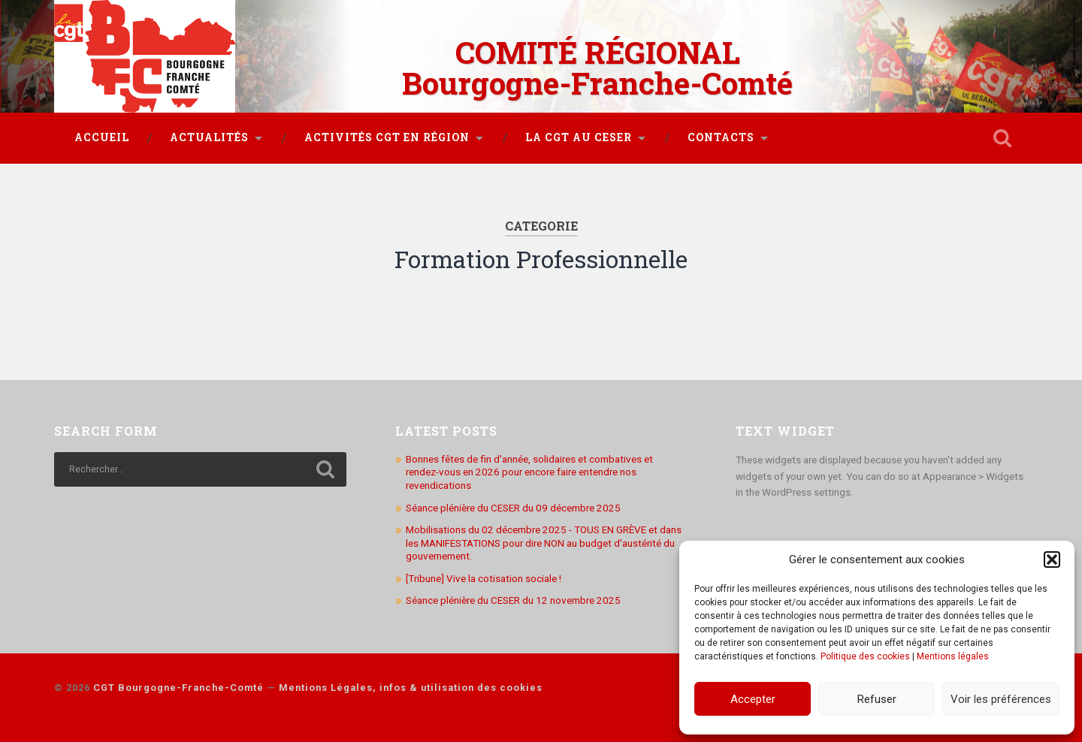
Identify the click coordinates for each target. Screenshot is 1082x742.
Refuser (876, 699)
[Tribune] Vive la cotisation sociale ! (483, 578)
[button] (1051, 559)
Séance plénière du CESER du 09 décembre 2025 (513, 508)
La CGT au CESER (578, 137)
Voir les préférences (1001, 699)
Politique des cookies (865, 656)
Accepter (752, 699)
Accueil (101, 137)
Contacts (721, 137)
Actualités (209, 137)
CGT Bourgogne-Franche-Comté (178, 687)
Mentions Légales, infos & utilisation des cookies (411, 687)
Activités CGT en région (387, 137)
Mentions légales (953, 656)
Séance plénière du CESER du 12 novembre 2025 (513, 600)
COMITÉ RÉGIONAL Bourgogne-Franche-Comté (597, 67)
